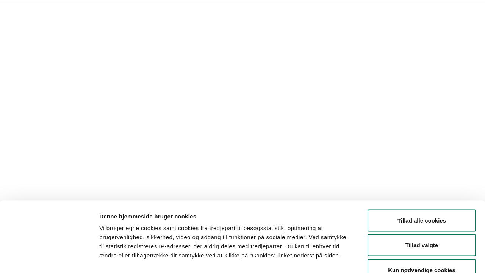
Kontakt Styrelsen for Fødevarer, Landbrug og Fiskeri (161, 9)
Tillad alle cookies (421, 173)
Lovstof (80, 9)
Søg (273, 85)
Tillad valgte (421, 198)
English (242, 9)
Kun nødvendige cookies (421, 223)
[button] (85, 85)
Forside (54, 9)
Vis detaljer (394, 258)
